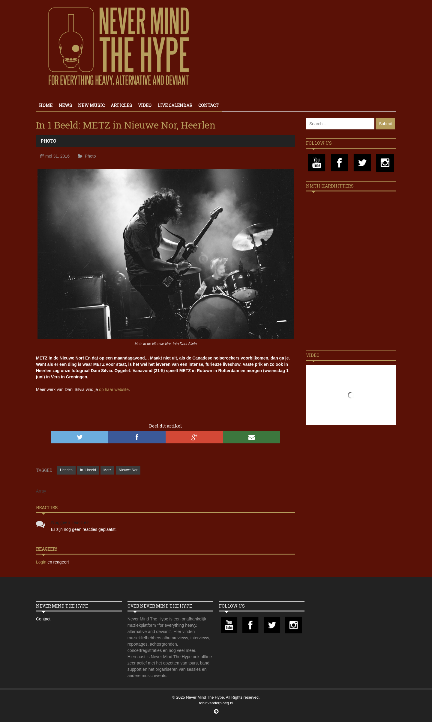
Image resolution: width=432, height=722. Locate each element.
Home (45, 105)
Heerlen (66, 470)
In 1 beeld (88, 470)
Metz (107, 470)
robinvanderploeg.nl (216, 703)
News (65, 105)
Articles (121, 105)
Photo (48, 141)
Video (145, 105)
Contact (208, 105)
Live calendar (175, 105)
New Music (91, 105)
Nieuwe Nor (128, 470)
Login (41, 562)
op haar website (114, 389)
